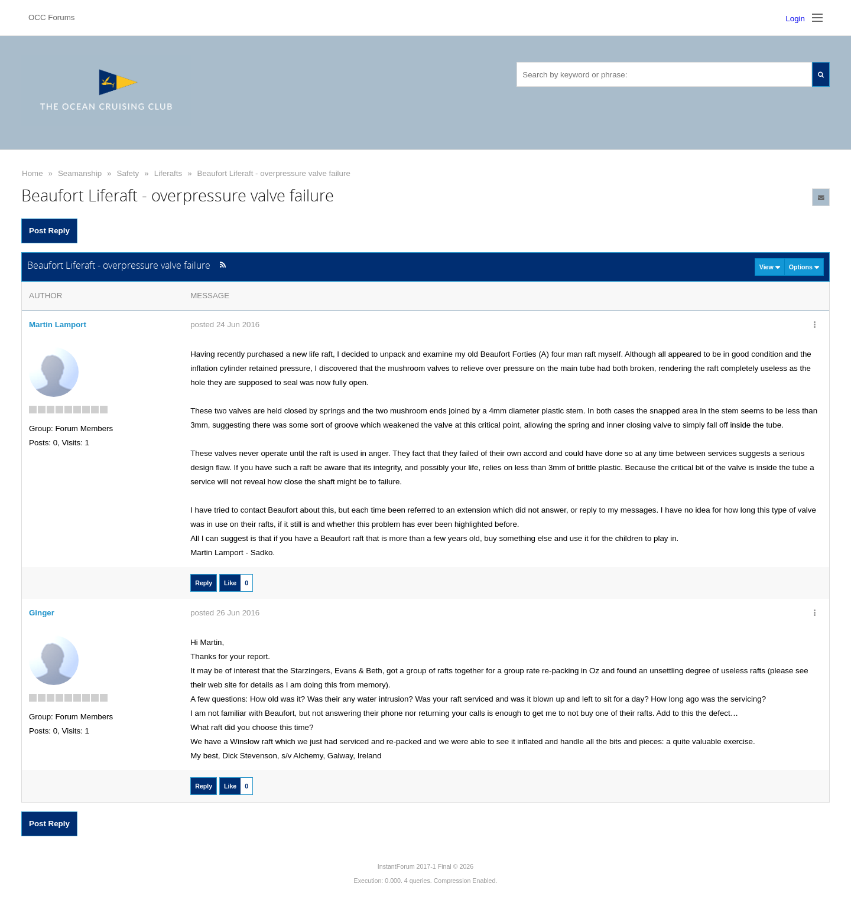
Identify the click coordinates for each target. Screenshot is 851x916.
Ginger (41, 612)
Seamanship (80, 173)
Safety (128, 173)
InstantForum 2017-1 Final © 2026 (425, 866)
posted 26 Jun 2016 (224, 612)
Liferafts (168, 173)
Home (32, 173)
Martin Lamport (57, 324)
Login (795, 18)
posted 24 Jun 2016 (224, 324)
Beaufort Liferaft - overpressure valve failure (273, 173)
